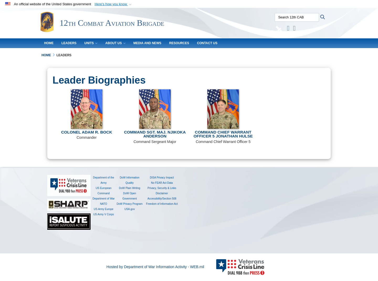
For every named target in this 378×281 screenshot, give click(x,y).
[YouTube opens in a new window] (293, 29)
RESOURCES (179, 43)
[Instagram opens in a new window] (286, 29)
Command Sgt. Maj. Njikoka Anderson (155, 134)
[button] (113, 4)
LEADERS (68, 43)
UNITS (90, 43)
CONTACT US (207, 43)
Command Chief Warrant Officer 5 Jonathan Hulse (223, 134)
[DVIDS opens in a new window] (278, 29)
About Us (115, 43)
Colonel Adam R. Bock (86, 132)
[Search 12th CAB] (295, 17)
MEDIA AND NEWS (147, 43)
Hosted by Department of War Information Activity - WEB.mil (155, 267)
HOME (49, 43)
